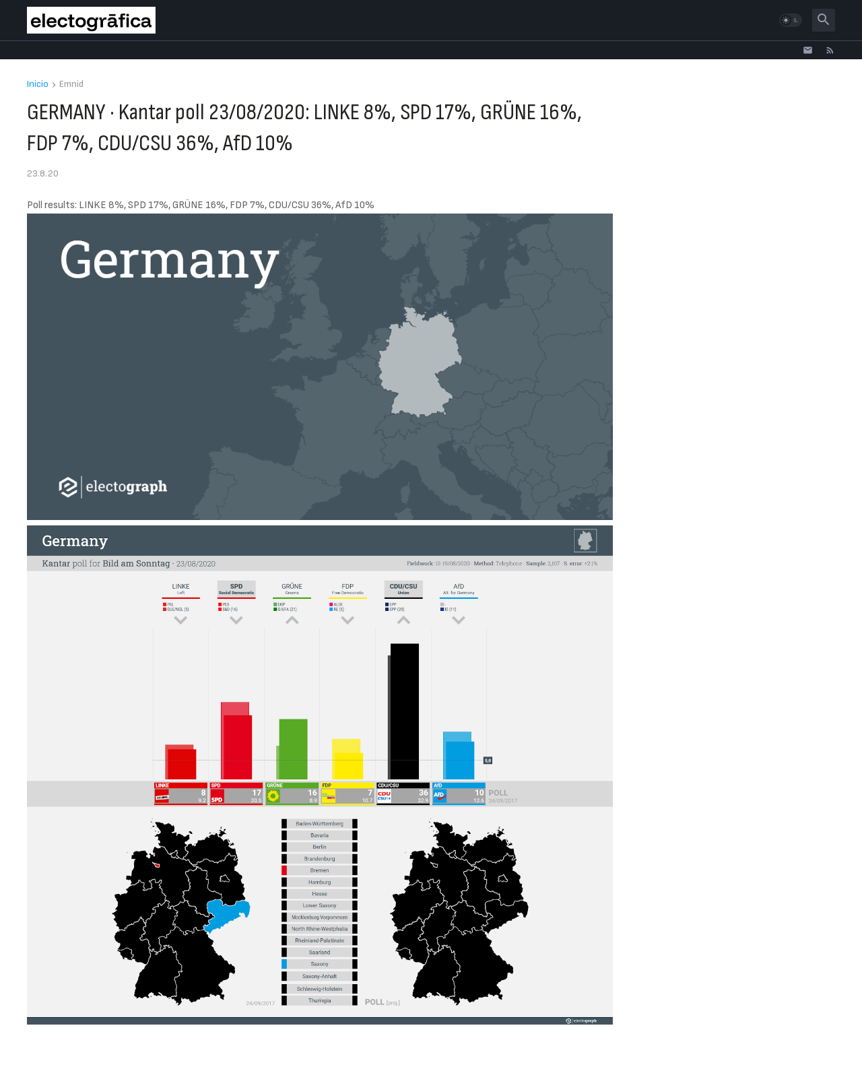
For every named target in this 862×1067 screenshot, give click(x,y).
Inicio (37, 84)
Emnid (71, 84)
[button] (790, 20)
